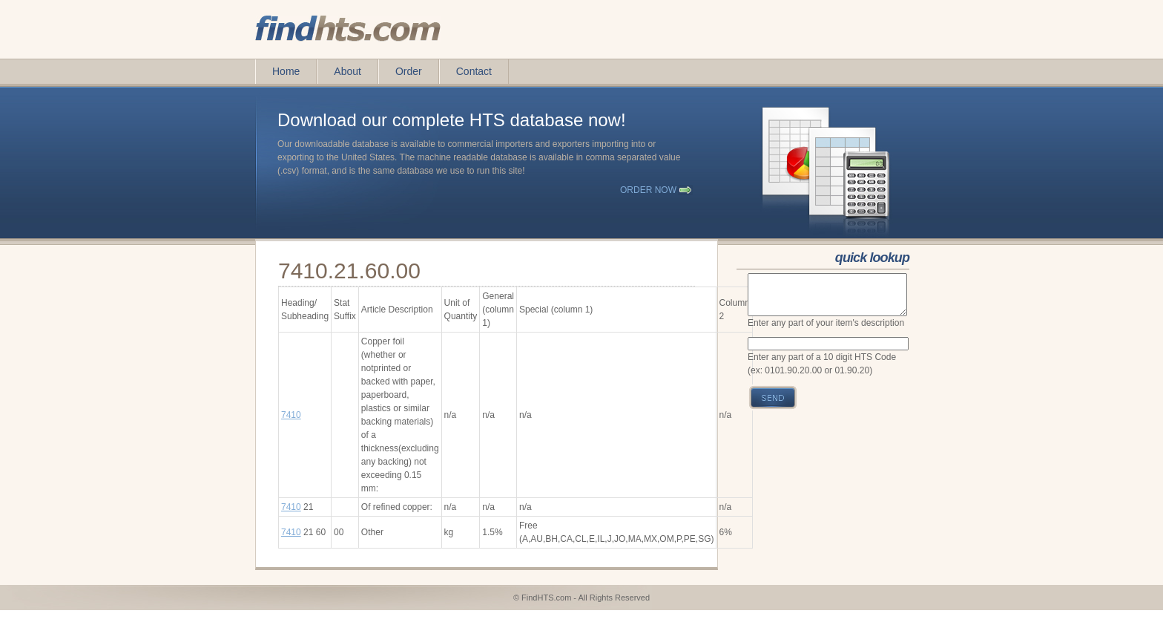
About (347, 71)
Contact (474, 71)
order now (648, 190)
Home (286, 71)
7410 (291, 415)
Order (408, 71)
